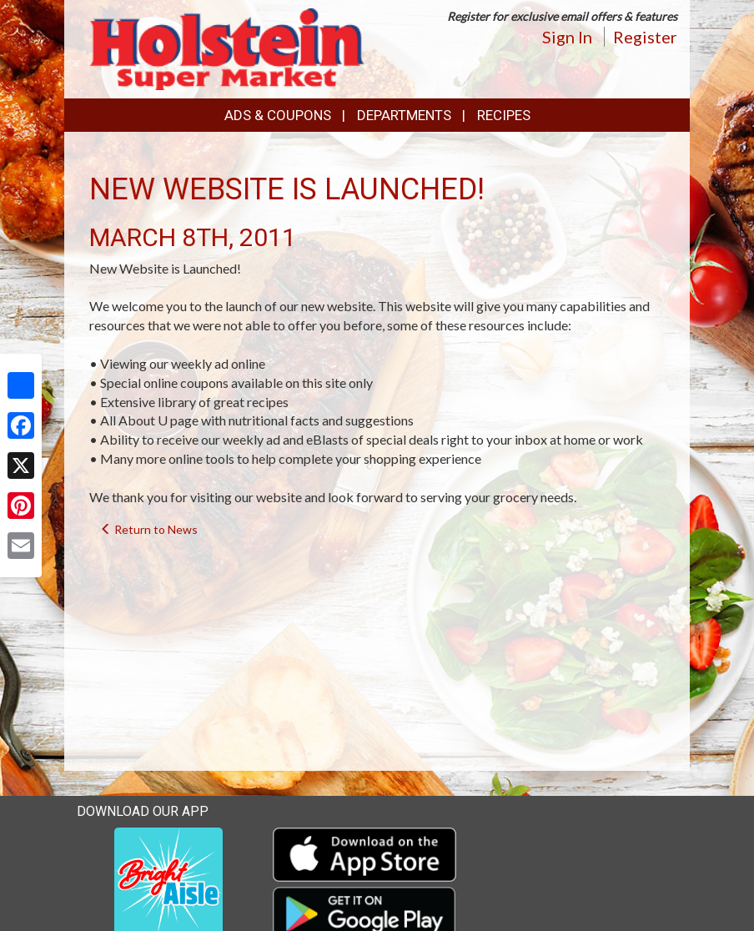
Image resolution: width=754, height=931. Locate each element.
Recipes (503, 115)
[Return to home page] (226, 47)
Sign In (567, 37)
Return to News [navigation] (149, 529)
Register (645, 37)
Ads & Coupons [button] (277, 115)
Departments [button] (404, 115)
